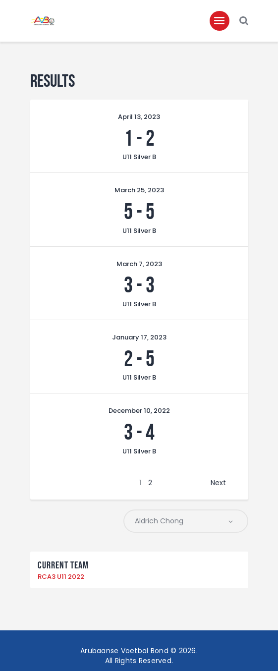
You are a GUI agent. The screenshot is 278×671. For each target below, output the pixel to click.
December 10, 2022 (139, 410)
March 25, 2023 (139, 190)
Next (218, 483)
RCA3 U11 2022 (61, 576)
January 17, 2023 (139, 337)
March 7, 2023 (139, 264)
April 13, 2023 (139, 116)
